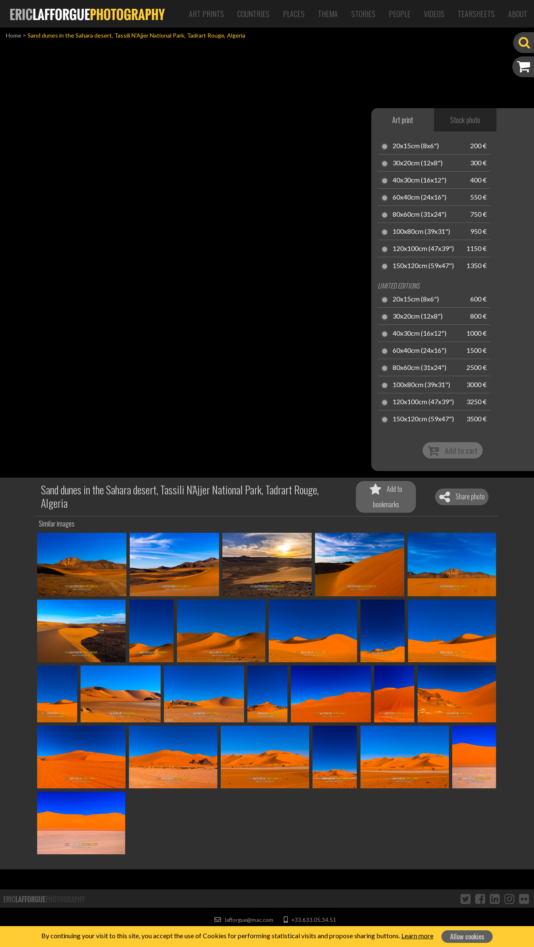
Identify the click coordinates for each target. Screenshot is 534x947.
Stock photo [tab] (465, 119)
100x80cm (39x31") (421, 231)
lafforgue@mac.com (243, 920)
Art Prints (206, 13)
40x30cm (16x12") (419, 180)
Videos (434, 13)
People (400, 13)
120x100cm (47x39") (423, 249)
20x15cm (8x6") (416, 146)
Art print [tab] (402, 119)
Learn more (417, 935)
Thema (328, 13)
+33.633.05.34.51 (310, 920)
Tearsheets (476, 13)
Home (13, 35)
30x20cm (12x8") (418, 163)
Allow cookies (467, 937)
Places (294, 13)
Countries (253, 13)
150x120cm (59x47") (423, 266)
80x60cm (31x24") (419, 214)
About (517, 13)
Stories (363, 13)
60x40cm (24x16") (419, 197)
